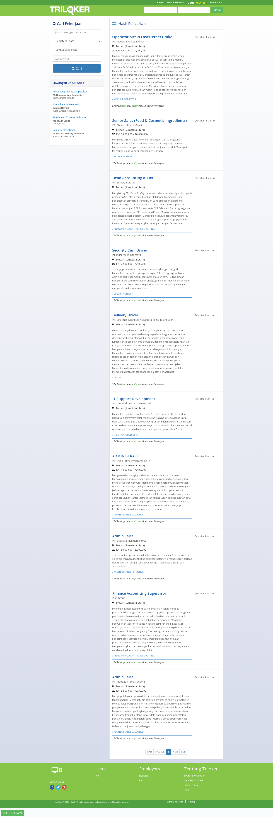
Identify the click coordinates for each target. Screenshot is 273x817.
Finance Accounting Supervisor (139, 593)
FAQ (97, 775)
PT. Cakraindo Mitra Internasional (131, 403)
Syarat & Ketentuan (194, 775)
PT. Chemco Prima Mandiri (127, 125)
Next (175, 751)
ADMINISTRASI (125, 456)
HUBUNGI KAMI (12, 813)
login (123, 105)
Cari (77, 68)
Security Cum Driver (129, 250)
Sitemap (192, 801)
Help (186, 789)
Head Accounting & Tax (132, 178)
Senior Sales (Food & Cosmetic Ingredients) (149, 120)
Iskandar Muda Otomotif (126, 255)
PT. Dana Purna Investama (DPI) (131, 460)
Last (183, 751)
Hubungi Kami (191, 785)
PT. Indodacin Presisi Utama (128, 681)
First (149, 751)
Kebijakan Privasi (193, 780)
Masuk (217, 10)
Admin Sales (123, 536)
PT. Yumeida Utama (123, 182)
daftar (135, 105)
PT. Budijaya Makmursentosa (129, 540)
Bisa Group (118, 598)
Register (143, 775)
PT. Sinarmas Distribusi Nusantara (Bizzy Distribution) (143, 319)
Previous (159, 751)
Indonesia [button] (215, 2)
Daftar (196, 2)
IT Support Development (133, 399)
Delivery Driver (125, 315)
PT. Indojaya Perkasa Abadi (128, 41)
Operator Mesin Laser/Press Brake (142, 37)
